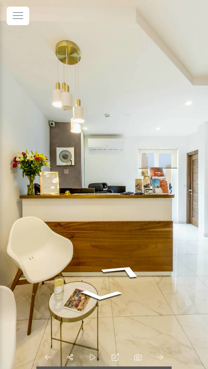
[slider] (92, 357)
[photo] (138, 357)
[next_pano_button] (160, 357)
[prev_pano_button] (47, 357)
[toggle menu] (18, 16)
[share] (70, 357)
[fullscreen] (115, 357)
